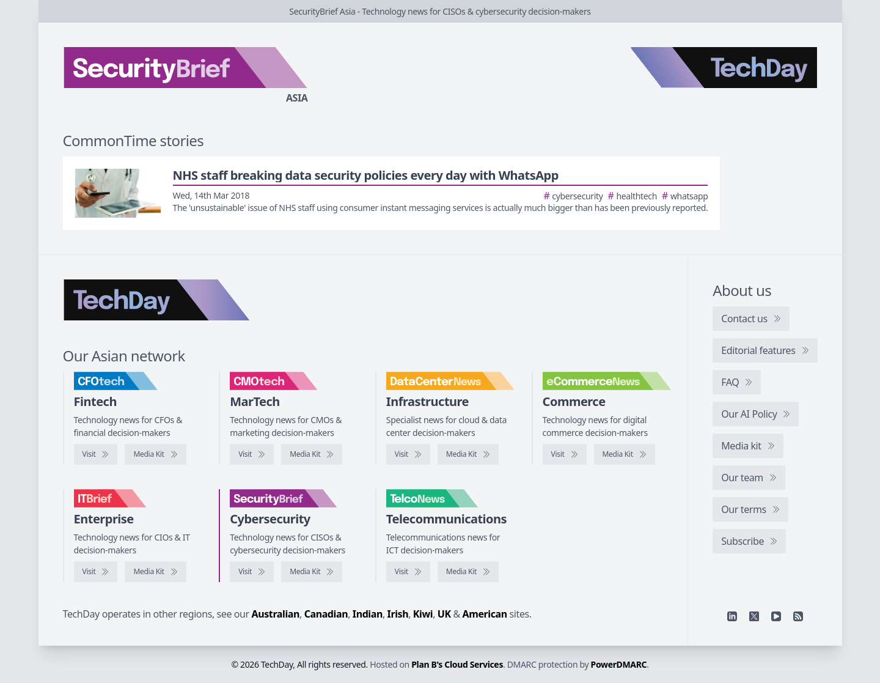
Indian (368, 614)
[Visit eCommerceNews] (565, 454)
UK (444, 614)
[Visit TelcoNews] (408, 571)
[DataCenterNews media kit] (468, 454)
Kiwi (423, 614)
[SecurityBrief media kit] (311, 571)
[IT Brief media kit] (155, 571)
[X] (754, 616)
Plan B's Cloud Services (457, 664)
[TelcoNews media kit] (468, 571)
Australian (275, 614)
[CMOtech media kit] (311, 454)
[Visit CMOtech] (252, 454)
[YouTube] (776, 616)
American (485, 614)
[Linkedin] (732, 616)
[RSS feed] (798, 616)
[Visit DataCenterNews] (408, 454)
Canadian (326, 614)
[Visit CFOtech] (96, 454)
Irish (398, 614)
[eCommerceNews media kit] (624, 454)
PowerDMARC (619, 664)
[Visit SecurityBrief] (252, 571)
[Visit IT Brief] (96, 571)
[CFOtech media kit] (155, 454)
